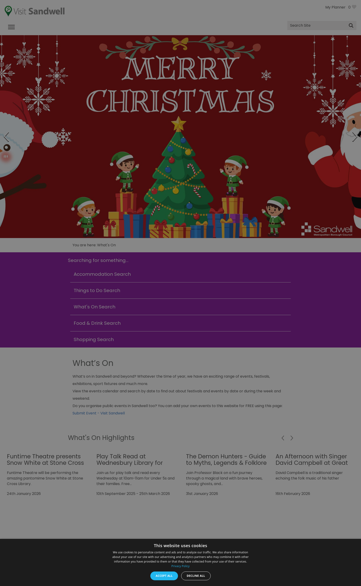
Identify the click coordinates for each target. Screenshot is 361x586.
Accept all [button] (164, 576)
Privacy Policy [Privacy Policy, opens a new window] (180, 566)
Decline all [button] (196, 576)
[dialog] (180, 293)
